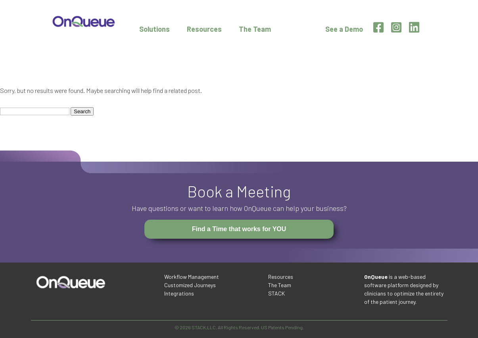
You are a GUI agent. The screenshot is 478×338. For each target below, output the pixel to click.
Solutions (154, 29)
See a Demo (344, 29)
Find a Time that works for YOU (239, 229)
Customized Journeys (190, 285)
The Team (255, 29)
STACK (276, 293)
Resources (204, 29)
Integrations (179, 293)
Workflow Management (191, 276)
